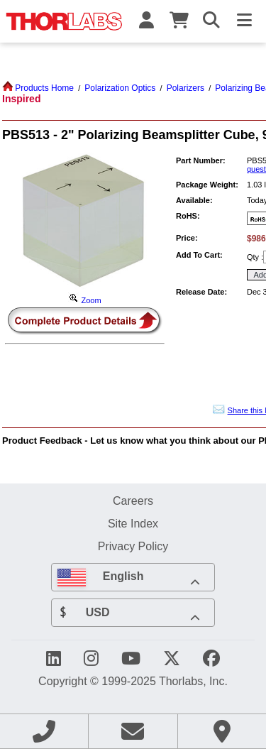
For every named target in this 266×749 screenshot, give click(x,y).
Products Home (38, 88)
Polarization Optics (119, 88)
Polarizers (185, 88)
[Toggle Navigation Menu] (244, 21)
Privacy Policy (133, 546)
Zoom (84, 300)
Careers (133, 500)
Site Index (133, 523)
